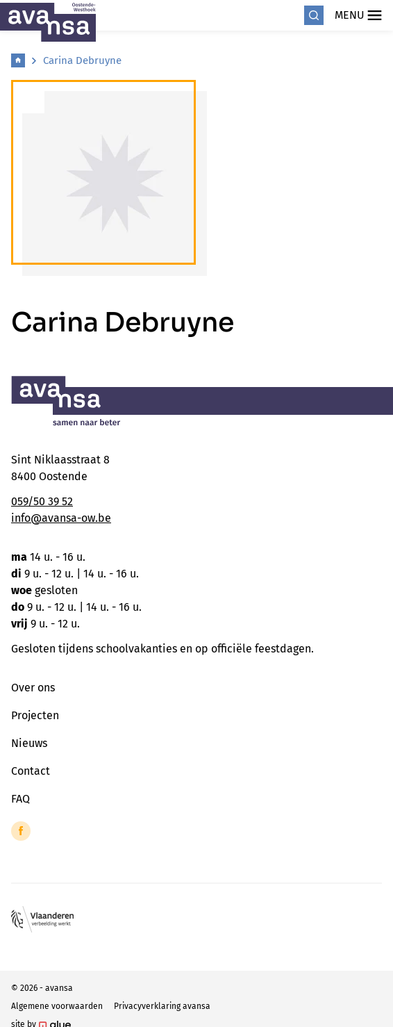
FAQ (20, 798)
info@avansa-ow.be (61, 518)
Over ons (33, 687)
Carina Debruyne (82, 60)
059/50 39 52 (42, 501)
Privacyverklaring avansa (162, 1006)
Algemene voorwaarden (57, 1006)
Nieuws (29, 743)
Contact (30, 771)
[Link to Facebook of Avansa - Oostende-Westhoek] (21, 831)
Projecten (35, 715)
